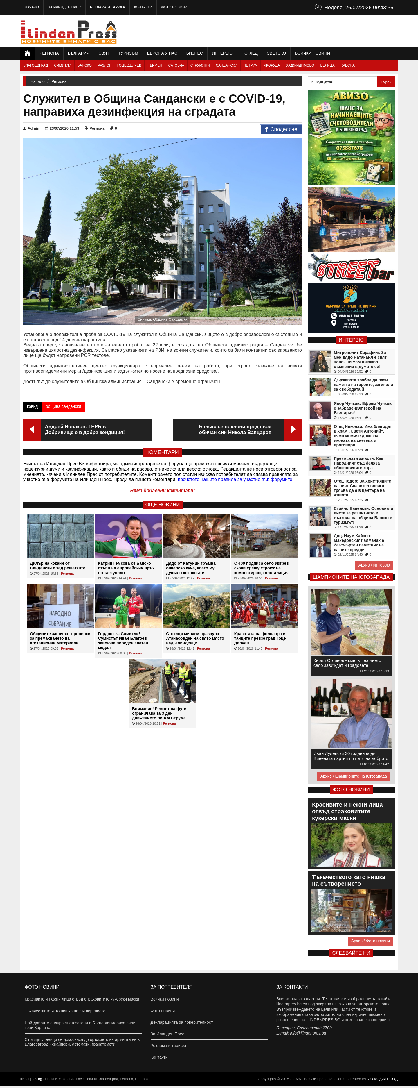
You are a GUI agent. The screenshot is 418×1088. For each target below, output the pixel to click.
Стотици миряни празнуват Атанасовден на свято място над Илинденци (195, 638)
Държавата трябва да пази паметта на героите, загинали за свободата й (363, 385)
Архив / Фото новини (370, 941)
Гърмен (154, 65)
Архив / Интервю (374, 565)
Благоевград (35, 65)
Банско (85, 65)
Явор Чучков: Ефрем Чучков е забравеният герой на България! (363, 408)
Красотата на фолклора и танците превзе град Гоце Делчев (260, 638)
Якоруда (272, 65)
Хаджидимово (300, 65)
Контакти (143, 7)
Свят (103, 53)
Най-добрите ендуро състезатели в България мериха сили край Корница (80, 1025)
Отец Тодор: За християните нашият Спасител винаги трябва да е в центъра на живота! (362, 488)
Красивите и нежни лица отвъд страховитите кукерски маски (82, 999)
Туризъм (128, 53)
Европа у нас (162, 53)
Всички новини (312, 53)
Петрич (251, 65)
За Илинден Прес (64, 7)
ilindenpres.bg (31, 1081)
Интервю (222, 53)
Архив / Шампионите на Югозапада (353, 776)
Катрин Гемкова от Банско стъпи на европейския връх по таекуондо (126, 568)
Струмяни (200, 65)
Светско (276, 53)
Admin (31, 128)
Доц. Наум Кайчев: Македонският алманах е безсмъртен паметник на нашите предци (359, 542)
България (78, 53)
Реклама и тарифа (107, 7)
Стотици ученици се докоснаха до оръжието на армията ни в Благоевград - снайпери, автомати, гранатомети (82, 1041)
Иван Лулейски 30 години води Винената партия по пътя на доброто (351, 756)
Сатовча (176, 65)
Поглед (250, 53)
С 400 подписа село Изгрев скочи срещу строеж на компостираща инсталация (261, 568)
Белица (327, 65)
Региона (49, 53)
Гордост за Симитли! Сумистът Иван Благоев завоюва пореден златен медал (123, 640)
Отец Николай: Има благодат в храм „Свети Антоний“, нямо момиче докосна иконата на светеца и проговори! (363, 435)
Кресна (348, 65)
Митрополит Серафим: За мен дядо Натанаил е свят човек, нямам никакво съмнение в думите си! (360, 359)
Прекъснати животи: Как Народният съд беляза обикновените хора (358, 463)
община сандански (63, 406)
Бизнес (194, 53)
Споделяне (281, 130)
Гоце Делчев (129, 65)
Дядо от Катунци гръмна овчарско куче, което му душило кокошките (191, 568)
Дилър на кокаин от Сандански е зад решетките (57, 565)
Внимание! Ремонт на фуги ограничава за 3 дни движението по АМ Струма (159, 713)
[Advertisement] (292, 30)
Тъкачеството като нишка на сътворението (65, 1011)
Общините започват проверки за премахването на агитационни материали (60, 638)
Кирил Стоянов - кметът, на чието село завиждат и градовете (347, 663)
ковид (32, 406)
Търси (386, 82)
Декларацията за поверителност (181, 1023)
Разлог (104, 65)
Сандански (226, 65)
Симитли (62, 65)
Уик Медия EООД (382, 1080)
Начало (32, 7)
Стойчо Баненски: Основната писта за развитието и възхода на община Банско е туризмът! (363, 515)
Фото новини (174, 7)
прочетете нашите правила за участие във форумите (235, 479)
